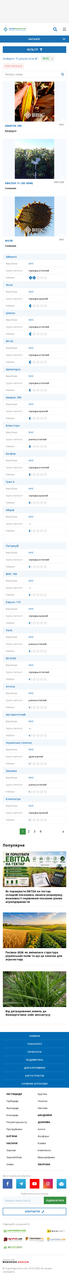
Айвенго (11, 257)
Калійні (42, 1143)
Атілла (10, 686)
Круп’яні (42, 1094)
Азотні (41, 1129)
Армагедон (13, 369)
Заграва (11, 771)
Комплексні (44, 1150)
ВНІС (61, 124)
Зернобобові (14, 1157)
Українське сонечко (19, 742)
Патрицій (12, 546)
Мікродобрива (46, 1157)
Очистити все (13, 66)
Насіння (11, 1143)
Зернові (11, 1150)
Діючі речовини (34, 1067)
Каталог (47, 39)
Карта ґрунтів (34, 1075)
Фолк (9, 285)
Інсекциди (12, 1115)
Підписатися (55, 1200)
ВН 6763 (11, 658)
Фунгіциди (12, 1108)
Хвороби (44, 1164)
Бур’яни (11, 1136)
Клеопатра (13, 799)
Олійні (10, 1164)
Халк (9, 630)
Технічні (42, 1101)
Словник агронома (35, 1083)
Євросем (59, 182)
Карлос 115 (13, 602)
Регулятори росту (16, 1122)
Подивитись (34, 1059)
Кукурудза (10, 130)
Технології (34, 1044)
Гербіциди (12, 1101)
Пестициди (14, 1094)
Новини (34, 1036)
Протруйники (14, 1129)
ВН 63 (9, 341)
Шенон (10, 313)
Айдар (10, 510)
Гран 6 (10, 482)
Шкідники (45, 1115)
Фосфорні (43, 1136)
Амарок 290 (13, 397)
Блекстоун (13, 425)
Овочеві (42, 1108)
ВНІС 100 (11, 574)
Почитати (34, 1051)
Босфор (11, 453)
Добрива (44, 1122)
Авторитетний (16, 714)
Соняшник (10, 188)
